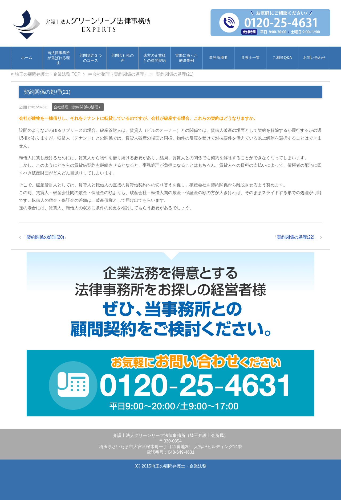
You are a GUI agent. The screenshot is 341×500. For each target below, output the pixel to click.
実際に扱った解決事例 (186, 58)
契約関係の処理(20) (45, 237)
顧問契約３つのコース (90, 58)
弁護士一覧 (250, 57)
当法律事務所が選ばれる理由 (58, 58)
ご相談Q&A (282, 57)
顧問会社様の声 (122, 58)
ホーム (26, 57)
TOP (47, 74)
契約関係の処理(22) (295, 237)
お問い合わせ (314, 57)
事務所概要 (218, 57)
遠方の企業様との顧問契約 (154, 58)
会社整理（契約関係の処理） (78, 107)
